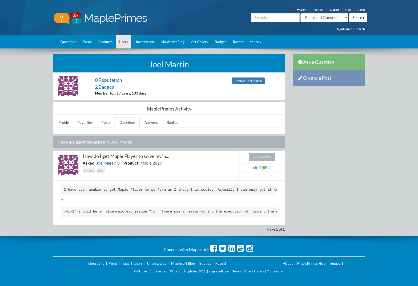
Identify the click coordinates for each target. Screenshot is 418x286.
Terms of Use (241, 271)
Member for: (105, 93)
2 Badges (104, 87)
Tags (125, 263)
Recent (238, 42)
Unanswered (144, 42)
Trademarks (275, 271)
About (361, 9)
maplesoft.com (219, 271)
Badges (220, 42)
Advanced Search (351, 29)
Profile (64, 122)
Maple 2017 (151, 163)
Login (301, 9)
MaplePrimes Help (311, 263)
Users (123, 42)
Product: (131, 163)
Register (317, 9)
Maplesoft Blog (172, 42)
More (256, 42)
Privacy (259, 271)
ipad (100, 170)
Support (334, 9)
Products (105, 42)
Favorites (85, 122)
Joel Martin (106, 163)
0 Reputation (108, 80)
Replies (172, 122)
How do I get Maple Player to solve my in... (126, 156)
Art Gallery (199, 42)
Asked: (89, 163)
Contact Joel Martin (248, 81)
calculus (89, 170)
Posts (87, 42)
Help (348, 9)
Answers (151, 122)
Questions (68, 42)
